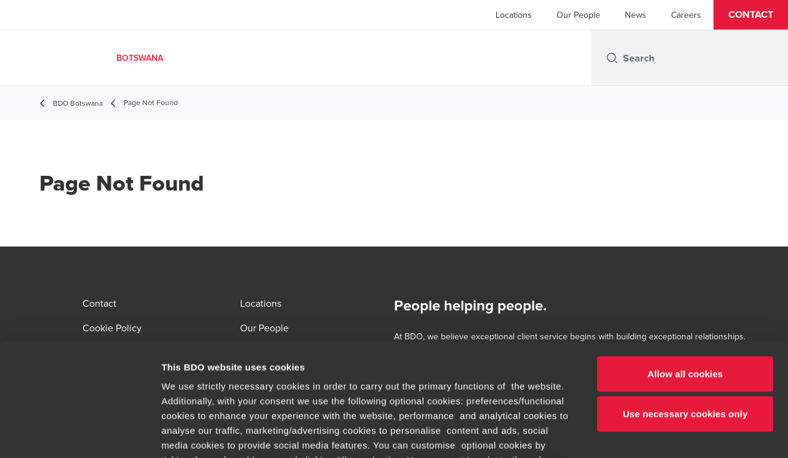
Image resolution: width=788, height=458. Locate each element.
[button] (751, 15)
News (635, 15)
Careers (686, 15)
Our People (578, 15)
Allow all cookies (685, 270)
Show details (646, 433)
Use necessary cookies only (685, 310)
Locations (514, 15)
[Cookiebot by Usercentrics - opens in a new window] (80, 434)
